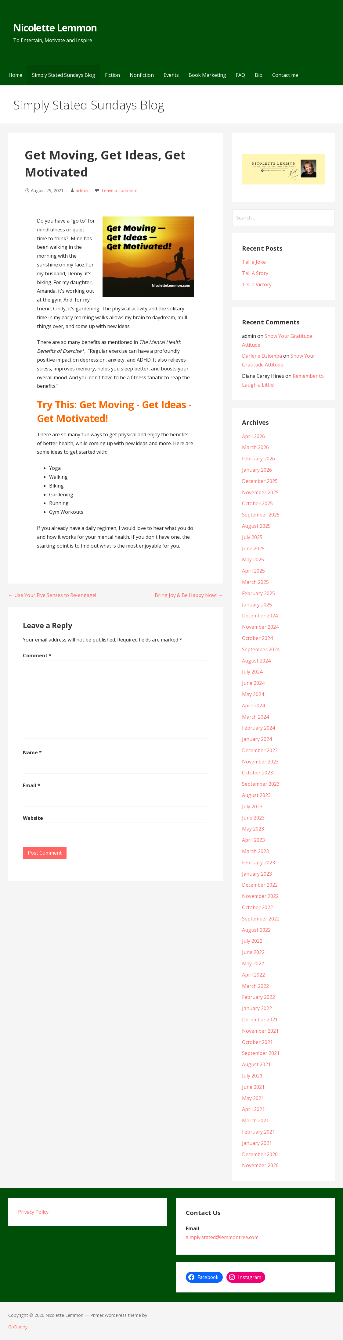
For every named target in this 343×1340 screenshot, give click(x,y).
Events (171, 75)
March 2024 (255, 716)
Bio (258, 75)
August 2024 (256, 660)
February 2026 (258, 458)
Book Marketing (207, 75)
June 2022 (253, 952)
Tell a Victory (257, 284)
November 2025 (260, 492)
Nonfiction (142, 75)
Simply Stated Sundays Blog (63, 75)
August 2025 (256, 526)
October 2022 (257, 907)
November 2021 (260, 1030)
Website (33, 818)
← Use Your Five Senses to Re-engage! (52, 595)
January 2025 (257, 604)
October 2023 (257, 772)
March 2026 (255, 447)
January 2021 (257, 1143)
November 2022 (260, 896)
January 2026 (257, 469)
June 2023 (253, 817)
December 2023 (260, 750)
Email (31, 785)
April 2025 (253, 570)
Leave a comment (120, 190)
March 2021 (255, 1120)
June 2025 (253, 548)
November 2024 (260, 627)
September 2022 (261, 918)
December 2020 (260, 1154)
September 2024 (261, 649)
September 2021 (261, 1053)
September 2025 (261, 514)
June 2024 (253, 683)
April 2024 (253, 705)
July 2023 (252, 806)
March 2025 (255, 582)
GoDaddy (17, 1327)
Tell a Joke (254, 262)
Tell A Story (255, 273)
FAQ (240, 75)
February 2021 (258, 1131)
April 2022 (253, 974)
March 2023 (255, 851)
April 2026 (253, 436)
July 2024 (252, 671)
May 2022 (253, 963)
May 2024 (253, 694)
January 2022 (257, 1008)
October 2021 (257, 1042)
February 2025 (258, 593)
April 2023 (253, 840)
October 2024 (257, 638)
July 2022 (252, 941)
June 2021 (253, 1087)
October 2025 (257, 503)
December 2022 (260, 884)
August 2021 (256, 1064)
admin (82, 190)
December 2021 (260, 1019)
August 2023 (256, 795)
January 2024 (257, 739)
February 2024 (258, 727)
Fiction (112, 75)
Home (15, 75)
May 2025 (253, 559)
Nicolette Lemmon (55, 27)
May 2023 (253, 828)
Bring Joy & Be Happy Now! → (189, 595)
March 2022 (255, 986)
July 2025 (252, 537)
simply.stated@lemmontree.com (222, 1237)
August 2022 (256, 930)
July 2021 (252, 1075)
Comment (37, 655)
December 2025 (260, 481)
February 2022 (258, 997)
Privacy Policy (33, 1212)
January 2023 (257, 873)
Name (32, 752)
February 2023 (258, 862)
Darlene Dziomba (262, 355)
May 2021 (253, 1098)
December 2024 (260, 615)
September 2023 (261, 784)
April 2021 (253, 1109)
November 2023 (260, 761)
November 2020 (260, 1165)
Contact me (285, 75)
